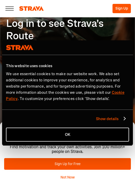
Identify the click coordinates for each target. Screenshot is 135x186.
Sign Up (121, 8)
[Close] (9, 8)
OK (67, 134)
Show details (107, 118)
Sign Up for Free (67, 163)
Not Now (68, 177)
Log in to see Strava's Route (55, 30)
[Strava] (31, 8)
